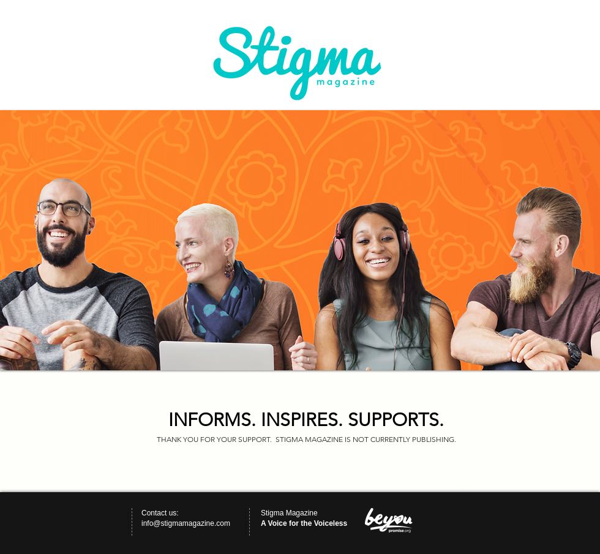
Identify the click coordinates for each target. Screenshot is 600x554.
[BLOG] (362, 480)
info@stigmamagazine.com (185, 523)
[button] (300, 240)
